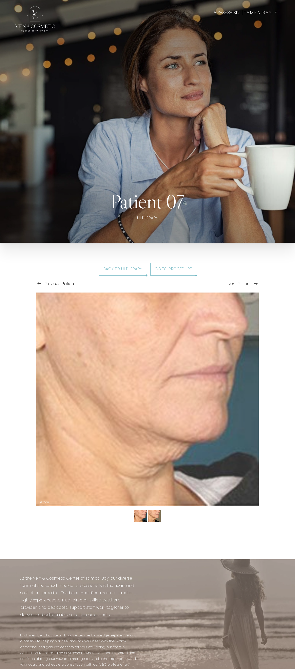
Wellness (141, 29)
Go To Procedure (173, 269)
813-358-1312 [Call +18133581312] (227, 13)
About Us (197, 29)
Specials (177, 29)
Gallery (160, 29)
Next (243, 284)
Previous (56, 284)
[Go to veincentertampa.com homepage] (35, 19)
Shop (275, 29)
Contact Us (220, 29)
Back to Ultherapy (122, 269)
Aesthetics (120, 29)
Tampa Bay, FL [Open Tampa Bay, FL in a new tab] (262, 13)
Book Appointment (250, 29)
